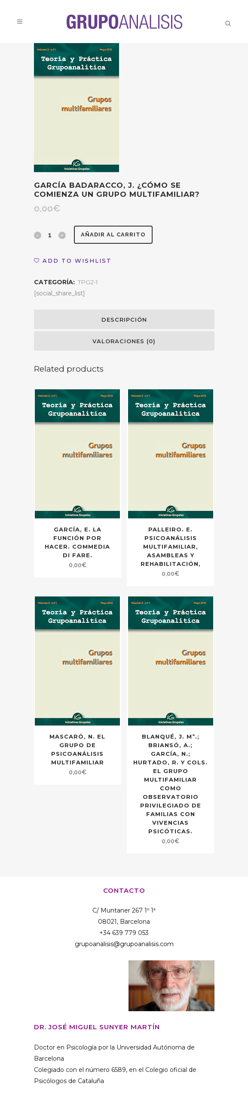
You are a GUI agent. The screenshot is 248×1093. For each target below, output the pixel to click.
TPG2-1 (88, 282)
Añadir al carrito (113, 234)
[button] (73, 260)
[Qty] (50, 234)
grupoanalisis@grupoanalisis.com (124, 944)
